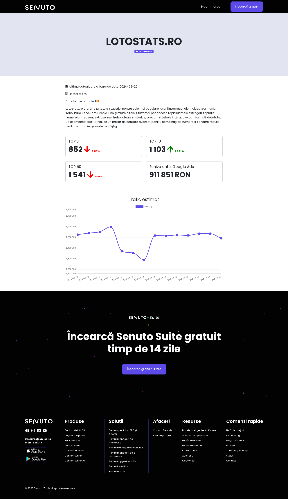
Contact (231, 460)
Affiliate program (163, 435)
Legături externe (191, 440)
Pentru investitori (119, 466)
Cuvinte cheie (190, 450)
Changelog (233, 435)
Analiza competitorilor (195, 435)
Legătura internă (192, 445)
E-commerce (210, 6)
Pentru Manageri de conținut (126, 447)
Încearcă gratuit (247, 6)
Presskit (230, 445)
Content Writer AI (75, 460)
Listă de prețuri (235, 430)
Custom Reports (162, 430)
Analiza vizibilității (75, 430)
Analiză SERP (72, 445)
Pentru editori (117, 471)
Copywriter (188, 460)
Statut (229, 455)
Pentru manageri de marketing (121, 440)
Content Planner (74, 450)
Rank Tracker (72, 440)
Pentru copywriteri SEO (122, 461)
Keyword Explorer (75, 435)
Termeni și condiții (237, 450)
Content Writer (73, 455)
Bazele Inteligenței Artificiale (199, 430)
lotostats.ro (78, 94)
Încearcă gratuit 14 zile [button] (144, 369)
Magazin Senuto (236, 440)
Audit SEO (188, 455)
